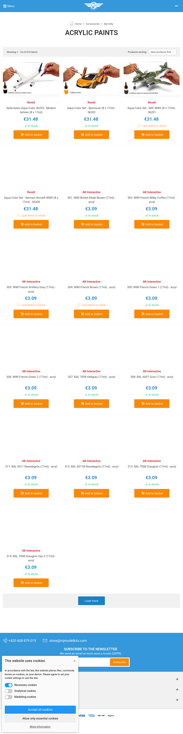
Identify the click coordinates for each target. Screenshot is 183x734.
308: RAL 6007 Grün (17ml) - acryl (151, 377)
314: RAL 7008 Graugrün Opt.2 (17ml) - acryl (31, 558)
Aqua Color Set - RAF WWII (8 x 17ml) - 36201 (151, 110)
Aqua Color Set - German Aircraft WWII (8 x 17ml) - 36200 (31, 200)
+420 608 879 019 (19, 640)
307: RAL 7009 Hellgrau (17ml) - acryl (91, 377)
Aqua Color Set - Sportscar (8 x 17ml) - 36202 (91, 110)
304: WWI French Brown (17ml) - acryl (91, 287)
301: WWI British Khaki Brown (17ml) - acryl (91, 200)
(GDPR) (116, 653)
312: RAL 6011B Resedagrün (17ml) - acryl (91, 466)
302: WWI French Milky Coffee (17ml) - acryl (151, 200)
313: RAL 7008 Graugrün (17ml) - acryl (152, 466)
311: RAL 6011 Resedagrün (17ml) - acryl (31, 466)
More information (40, 726)
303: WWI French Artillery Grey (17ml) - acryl (31, 289)
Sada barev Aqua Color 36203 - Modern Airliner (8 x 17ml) (31, 110)
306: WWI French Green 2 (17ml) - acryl (31, 377)
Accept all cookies (40, 709)
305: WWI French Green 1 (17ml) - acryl (152, 287)
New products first (162, 52)
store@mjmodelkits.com (65, 640)
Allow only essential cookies (40, 718)
